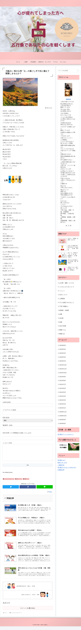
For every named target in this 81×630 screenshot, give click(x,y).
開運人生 (62, 334)
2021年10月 (63, 372)
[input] (68, 70)
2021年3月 (62, 400)
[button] (77, 70)
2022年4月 (62, 353)
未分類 (61, 318)
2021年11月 (63, 369)
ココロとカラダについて (8, 481)
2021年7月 (62, 384)
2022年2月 (62, 361)
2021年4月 (62, 396)
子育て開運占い (64, 306)
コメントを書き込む (27, 612)
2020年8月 (62, 423)
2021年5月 (62, 392)
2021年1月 (62, 408)
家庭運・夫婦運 (64, 310)
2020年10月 (63, 415)
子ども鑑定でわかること (66, 302)
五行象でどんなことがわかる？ (67, 467)
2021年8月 (62, 380)
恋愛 (60, 314)
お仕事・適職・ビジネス (66, 283)
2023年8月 (62, 345)
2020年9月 (62, 419)
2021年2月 (62, 404)
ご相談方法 (61, 465)
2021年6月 (62, 388)
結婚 (60, 322)
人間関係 (62, 298)
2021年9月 (62, 376)
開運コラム (26, 481)
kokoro (68, 99)
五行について (18, 481)
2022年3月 (62, 357)
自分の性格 (62, 326)
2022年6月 (62, 349)
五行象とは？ (62, 460)
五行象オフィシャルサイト (66, 434)
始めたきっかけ (62, 462)
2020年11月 (63, 412)
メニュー (62, 291)
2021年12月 (63, 365)
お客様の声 (61, 470)
